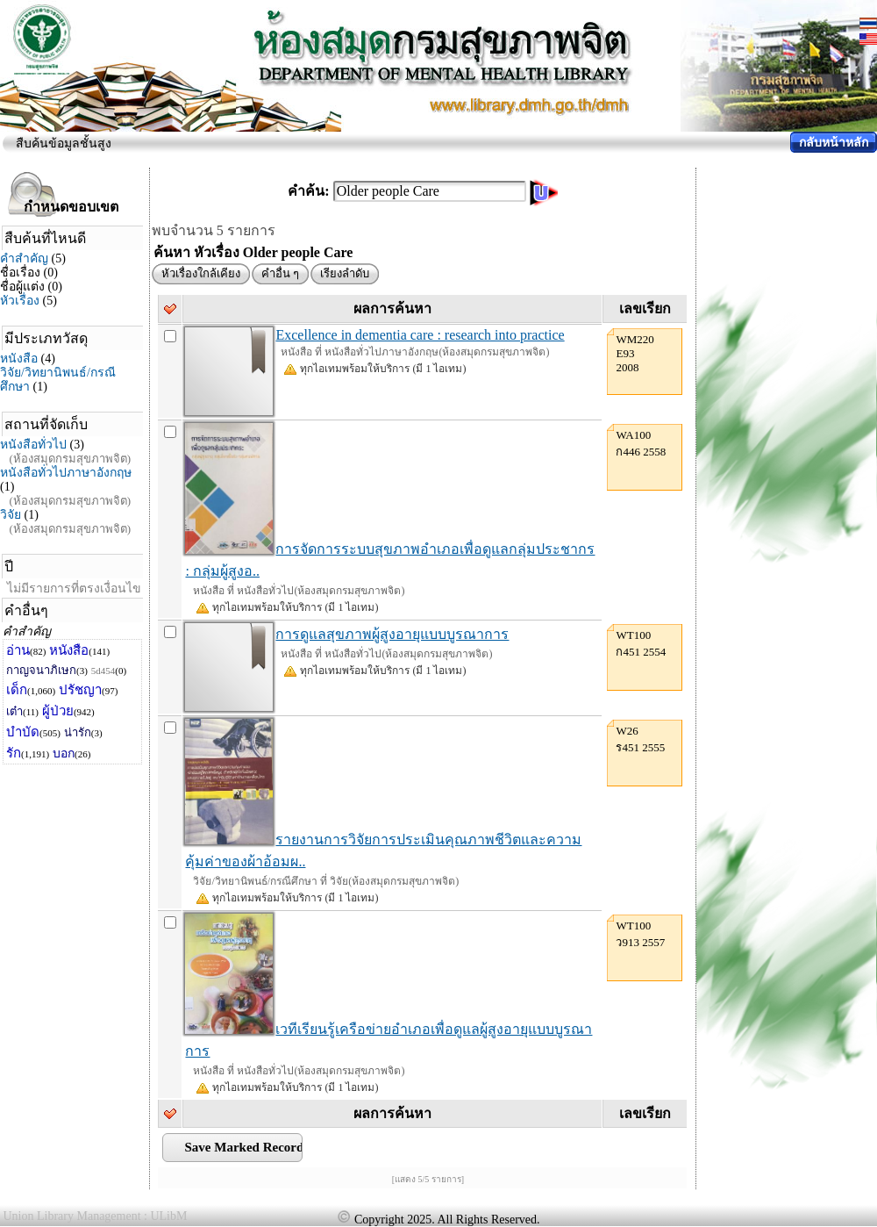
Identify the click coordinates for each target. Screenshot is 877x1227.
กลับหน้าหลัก (833, 142)
